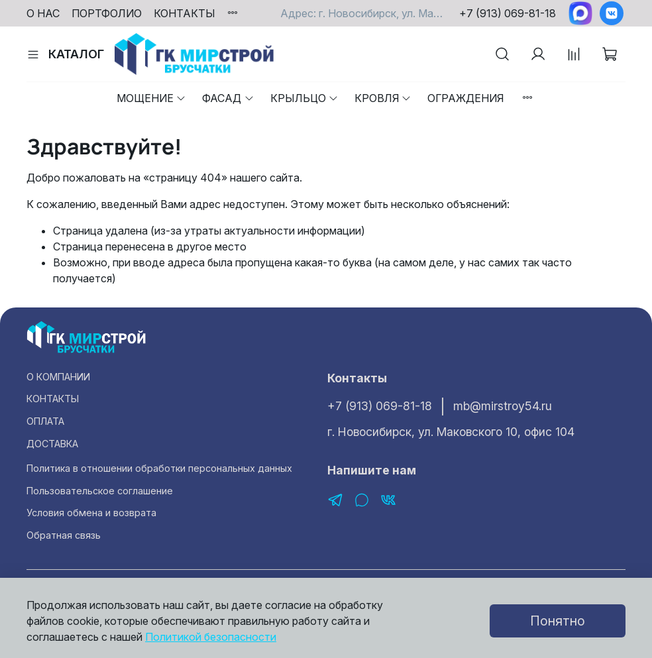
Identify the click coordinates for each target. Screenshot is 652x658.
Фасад (228, 98)
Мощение (151, 98)
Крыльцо (304, 98)
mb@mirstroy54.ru (502, 406)
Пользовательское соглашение (100, 490)
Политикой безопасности (210, 636)
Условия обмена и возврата (91, 512)
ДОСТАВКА (52, 443)
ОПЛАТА (45, 421)
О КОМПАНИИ (58, 376)
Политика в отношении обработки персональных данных (159, 468)
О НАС (43, 13)
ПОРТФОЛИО (107, 13)
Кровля (382, 98)
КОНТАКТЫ (184, 13)
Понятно (557, 621)
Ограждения (465, 98)
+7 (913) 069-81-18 (507, 13)
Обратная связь (64, 535)
